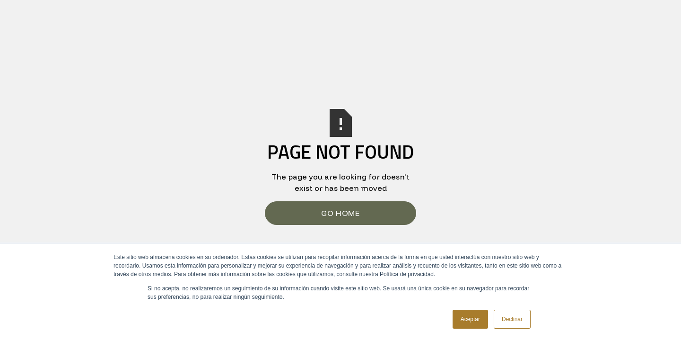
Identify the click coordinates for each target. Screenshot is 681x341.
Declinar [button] (512, 319)
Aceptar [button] (470, 319)
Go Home (340, 213)
